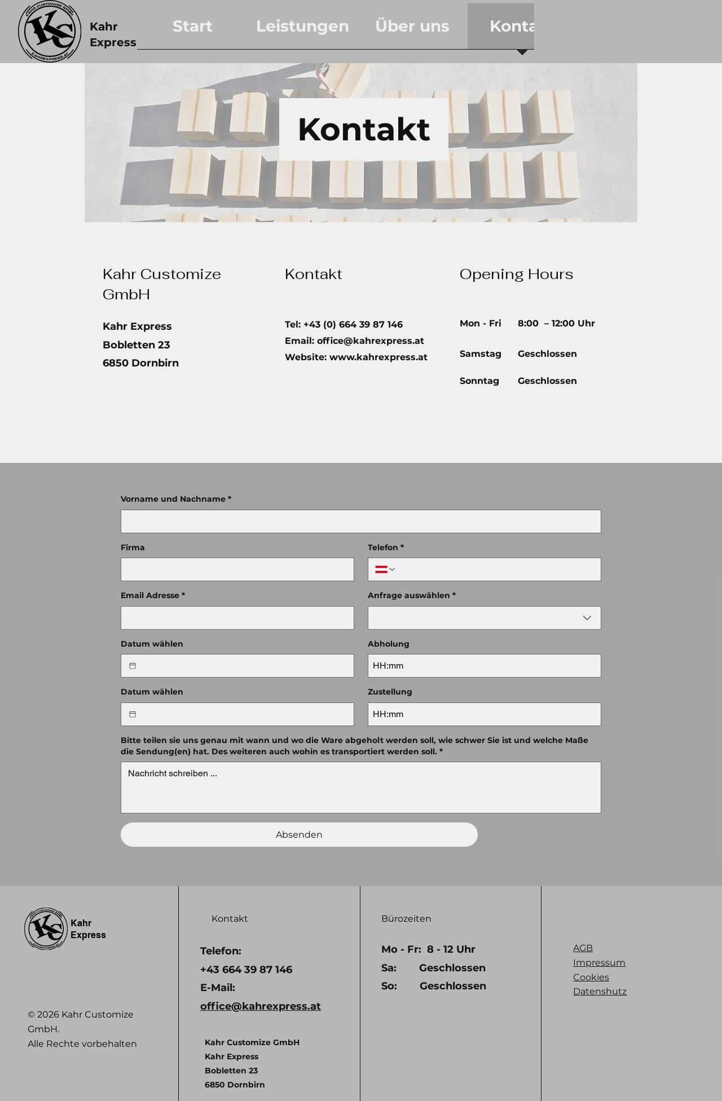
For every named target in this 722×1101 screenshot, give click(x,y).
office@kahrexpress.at (370, 340)
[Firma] (234, 569)
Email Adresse (153, 596)
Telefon (386, 548)
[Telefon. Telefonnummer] (495, 569)
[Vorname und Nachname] (357, 521)
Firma (133, 547)
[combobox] (484, 618)
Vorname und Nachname (176, 499)
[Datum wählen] (132, 665)
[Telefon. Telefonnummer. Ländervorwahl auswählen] (386, 569)
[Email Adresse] (234, 618)
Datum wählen (152, 644)
